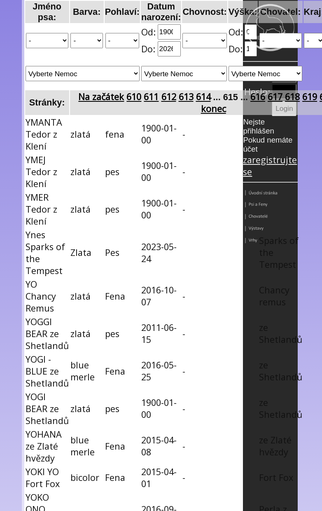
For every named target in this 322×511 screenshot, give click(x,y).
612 (168, 97)
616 (257, 97)
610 (133, 97)
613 (186, 97)
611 (151, 97)
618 (292, 97)
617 (275, 97)
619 (309, 97)
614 (203, 97)
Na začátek (101, 97)
